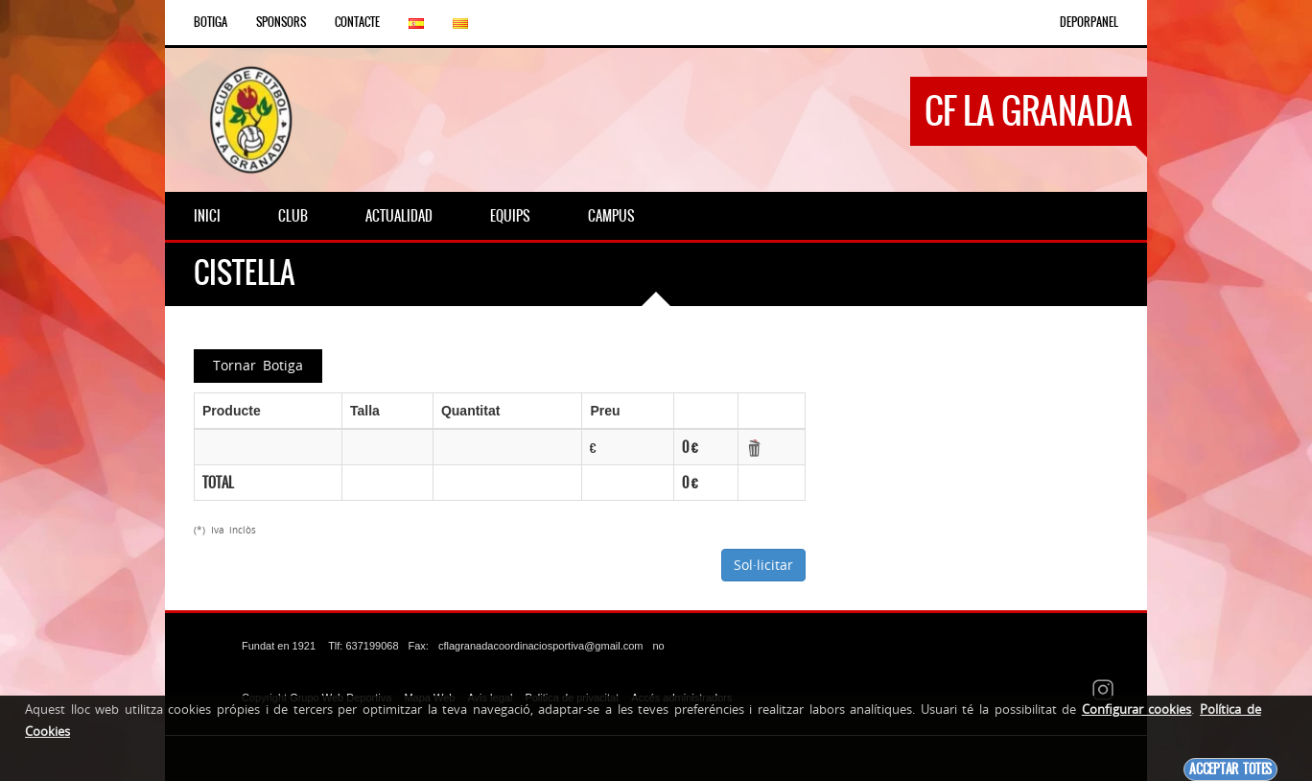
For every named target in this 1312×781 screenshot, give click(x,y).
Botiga (210, 22)
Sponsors (281, 22)
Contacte (357, 22)
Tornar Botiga (258, 365)
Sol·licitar (763, 565)
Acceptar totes (1230, 769)
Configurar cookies (1137, 709)
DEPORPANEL (1089, 22)
